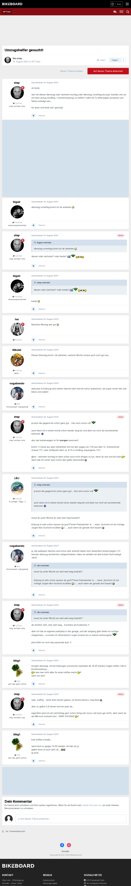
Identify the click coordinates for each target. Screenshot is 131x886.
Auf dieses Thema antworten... (34, 819)
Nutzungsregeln (50, 883)
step (19, 58)
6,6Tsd (17, 498)
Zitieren (41, 115)
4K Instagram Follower (95, 883)
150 (17, 681)
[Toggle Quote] (35, 242)
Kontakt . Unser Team (12, 883)
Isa (17, 319)
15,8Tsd (17, 222)
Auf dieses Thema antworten (108, 71)
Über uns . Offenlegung (13, 880)
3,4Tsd (17, 103)
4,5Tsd (17, 370)
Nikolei (16, 349)
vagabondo (16, 383)
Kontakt (65, 851)
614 (17, 404)
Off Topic (35, 61)
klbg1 (16, 660)
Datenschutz (49, 880)
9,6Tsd (17, 340)
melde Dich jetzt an (92, 805)
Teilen (101, 60)
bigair (17, 201)
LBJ (16, 478)
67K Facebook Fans (94, 880)
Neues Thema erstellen (71, 71)
